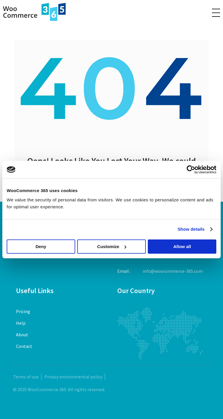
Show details (191, 229)
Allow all (182, 246)
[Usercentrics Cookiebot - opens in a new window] (191, 169)
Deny (40, 246)
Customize (111, 246)
